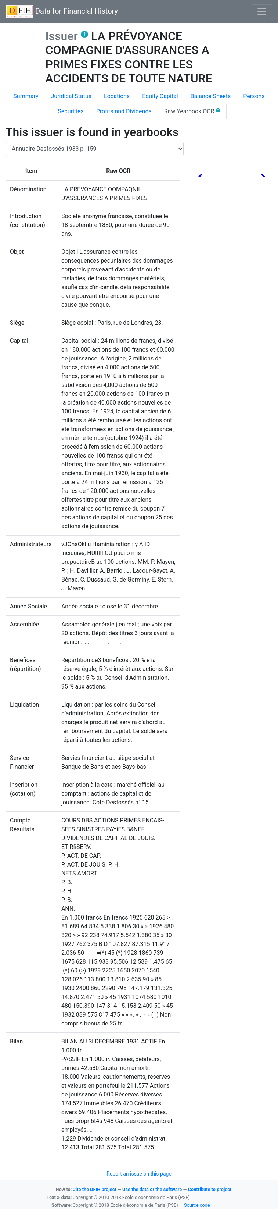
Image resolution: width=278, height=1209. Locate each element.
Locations (117, 96)
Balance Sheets (211, 96)
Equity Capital (160, 96)
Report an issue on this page (139, 1174)
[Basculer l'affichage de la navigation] (262, 11)
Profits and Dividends (124, 111)
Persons (253, 96)
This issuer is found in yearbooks (92, 132)
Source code (197, 1205)
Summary (25, 96)
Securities (70, 111)
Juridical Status (71, 96)
